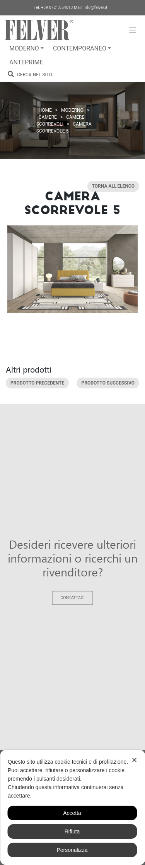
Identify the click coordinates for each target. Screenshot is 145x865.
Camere (48, 117)
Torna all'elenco (113, 186)
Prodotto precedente (37, 383)
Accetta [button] (72, 813)
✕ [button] (134, 760)
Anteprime (26, 62)
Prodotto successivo (108, 383)
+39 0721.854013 (57, 7)
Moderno (24, 48)
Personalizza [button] (71, 850)
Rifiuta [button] (72, 831)
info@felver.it (95, 7)
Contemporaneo (79, 48)
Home (45, 110)
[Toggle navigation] (133, 30)
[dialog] (72, 807)
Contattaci (72, 597)
